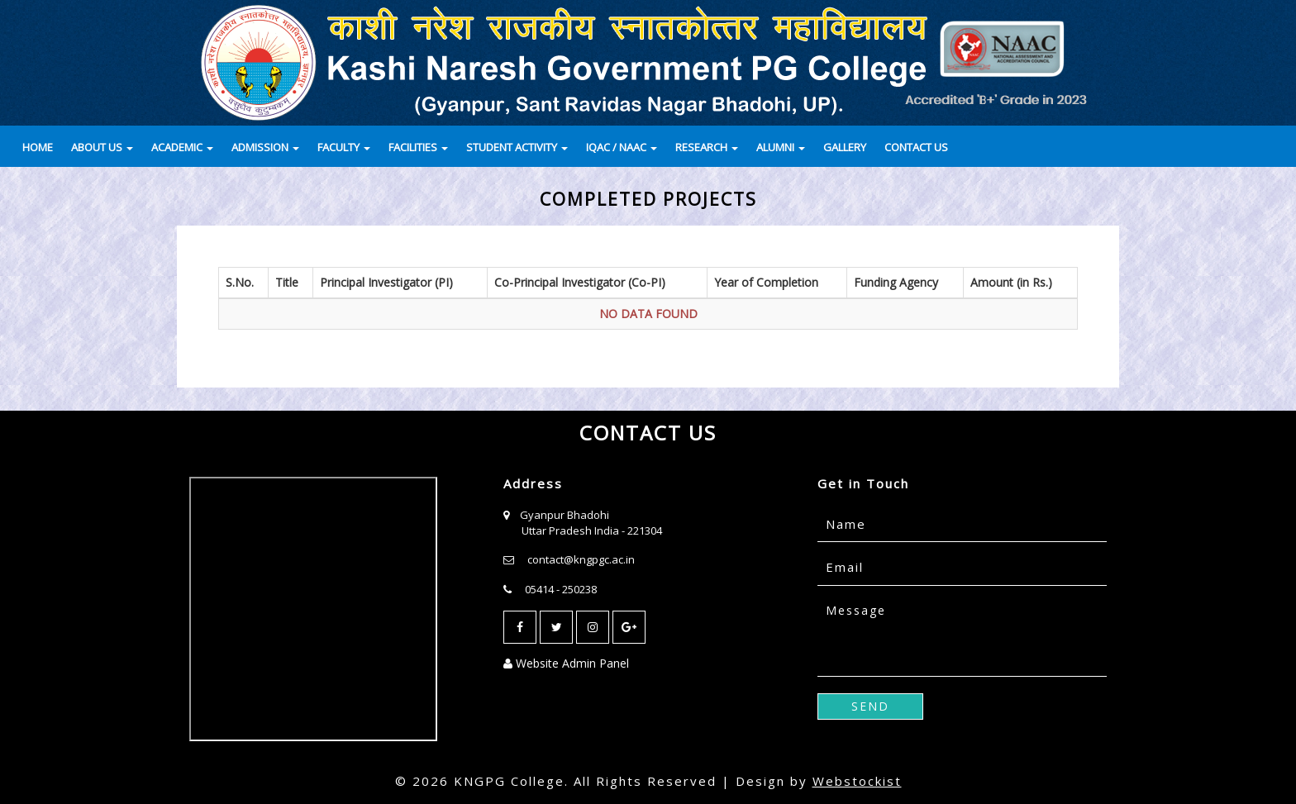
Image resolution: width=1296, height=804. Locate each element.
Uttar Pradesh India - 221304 (592, 530)
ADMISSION (265, 147)
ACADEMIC (182, 147)
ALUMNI (780, 147)
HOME (37, 147)
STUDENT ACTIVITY (517, 147)
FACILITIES (418, 147)
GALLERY (844, 147)
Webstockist (857, 781)
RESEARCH (706, 147)
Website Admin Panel (566, 663)
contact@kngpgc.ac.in (581, 559)
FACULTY (343, 147)
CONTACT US (916, 147)
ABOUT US (102, 147)
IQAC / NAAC (621, 147)
